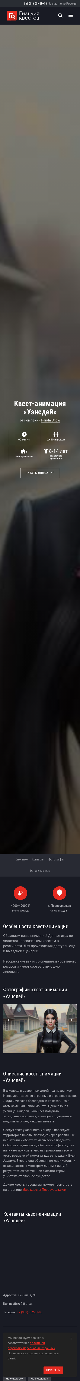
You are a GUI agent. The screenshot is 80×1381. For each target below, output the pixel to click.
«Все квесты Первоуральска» (44, 1190)
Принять (53, 1370)
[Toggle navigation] (70, 16)
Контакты (38, 859)
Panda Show (50, 420)
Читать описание (40, 473)
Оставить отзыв (40, 870)
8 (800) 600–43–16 (35, 3)
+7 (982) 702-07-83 (29, 1312)
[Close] (71, 1338)
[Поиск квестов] (60, 15)
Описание (22, 859)
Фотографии (56, 859)
